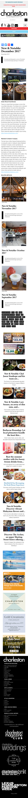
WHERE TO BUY (7, 673)
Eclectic (16, 321)
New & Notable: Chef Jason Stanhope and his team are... (14, 376)
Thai (22, 314)
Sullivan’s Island (6, 312)
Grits (8, 321)
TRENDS (5, 700)
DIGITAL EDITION (7, 670)
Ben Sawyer (5, 319)
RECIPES (5, 685)
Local (21, 319)
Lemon (3, 326)
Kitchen (18, 314)
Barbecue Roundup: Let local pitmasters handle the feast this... (14, 433)
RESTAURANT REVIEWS (8, 682)
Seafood (8, 326)
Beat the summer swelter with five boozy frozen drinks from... (14, 459)
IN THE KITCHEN (7, 684)
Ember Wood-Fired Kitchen (8, 314)
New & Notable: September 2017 (9, 296)
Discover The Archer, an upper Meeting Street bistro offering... (14, 537)
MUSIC (5, 692)
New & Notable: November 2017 (9, 207)
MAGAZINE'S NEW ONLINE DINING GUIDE (15, 5)
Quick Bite (4, 202)
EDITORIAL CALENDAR (8, 674)
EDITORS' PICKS (7, 694)
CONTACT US (6, 671)
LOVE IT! (5, 705)
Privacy (12, 793)
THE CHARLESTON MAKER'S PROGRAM (14, 2)
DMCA (15, 793)
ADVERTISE (6, 672)
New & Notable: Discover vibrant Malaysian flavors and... (14, 509)
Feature (21, 321)
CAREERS (6, 677)
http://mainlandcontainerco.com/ (9, 172)
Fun (12, 323)
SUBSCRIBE (14, 28)
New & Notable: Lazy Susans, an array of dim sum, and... (14, 404)
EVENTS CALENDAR (8, 689)
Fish (12, 321)
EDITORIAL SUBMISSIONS (9, 676)
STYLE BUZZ (6, 703)
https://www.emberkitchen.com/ (9, 133)
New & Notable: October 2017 (13, 251)
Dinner (3, 321)
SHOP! (14, 31)
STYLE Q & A (6, 701)
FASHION (6, 702)
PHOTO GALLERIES (7, 710)
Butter (17, 319)
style (13, 312)
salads (13, 326)
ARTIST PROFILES (7, 691)
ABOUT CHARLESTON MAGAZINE (10, 665)
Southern (11, 319)
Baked (20, 312)
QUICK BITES (6, 683)
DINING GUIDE (7, 681)
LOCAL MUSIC (7, 711)
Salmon (21, 323)
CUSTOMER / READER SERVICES (10, 666)
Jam (16, 312)
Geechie (16, 323)
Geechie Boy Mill (6, 323)
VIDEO (5, 709)
